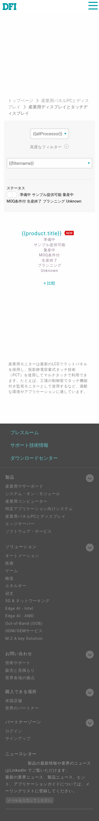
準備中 (25, 195)
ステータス (16, 188)
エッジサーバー (20, 523)
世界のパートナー (22, 708)
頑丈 (9, 593)
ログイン (13, 731)
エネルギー (15, 585)
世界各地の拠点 (20, 677)
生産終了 (34, 201)
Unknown (73, 201)
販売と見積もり (20, 670)
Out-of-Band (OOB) (24, 623)
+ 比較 (49, 283)
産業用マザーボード (24, 486)
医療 (9, 563)
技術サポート (18, 662)
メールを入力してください (29, 800)
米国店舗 (13, 700)
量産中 (68, 195)
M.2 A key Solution (24, 638)
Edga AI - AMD (19, 615)
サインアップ (18, 738)
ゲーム (11, 570)
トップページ (21, 100)
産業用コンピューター (26, 501)
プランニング (54, 201)
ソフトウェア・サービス (28, 531)
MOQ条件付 (16, 201)
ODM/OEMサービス (24, 630)
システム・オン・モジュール (32, 493)
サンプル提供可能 (47, 195)
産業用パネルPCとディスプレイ (35, 516)
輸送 (9, 578)
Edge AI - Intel (19, 608)
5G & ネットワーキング (27, 600)
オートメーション (22, 555)
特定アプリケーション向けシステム (39, 508)
